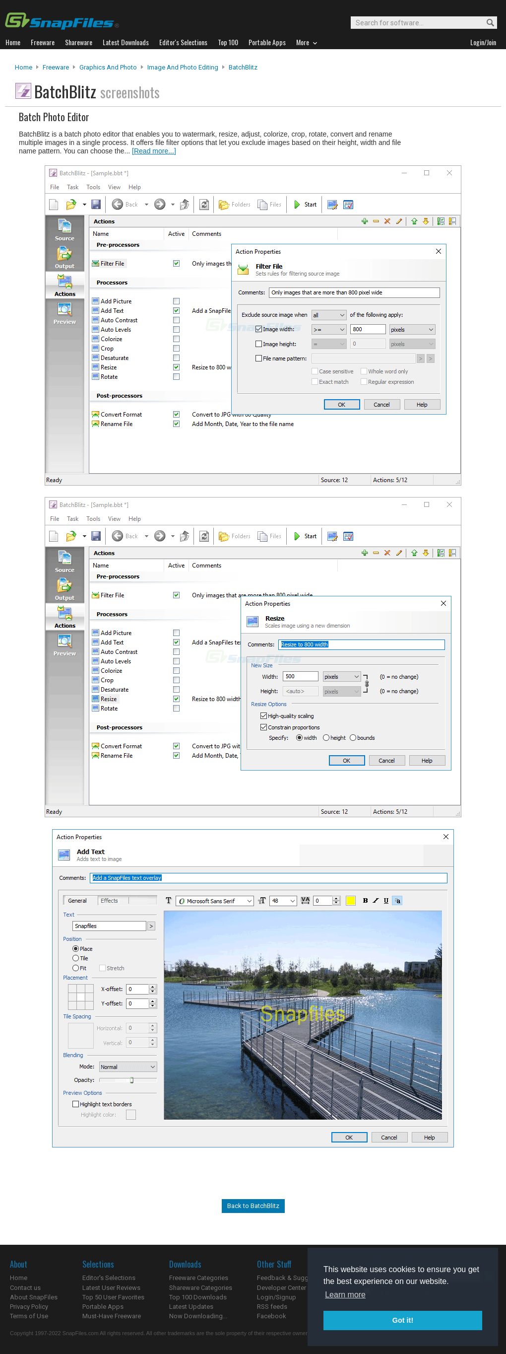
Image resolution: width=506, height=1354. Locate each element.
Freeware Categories (198, 1278)
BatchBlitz (243, 67)
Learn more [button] (345, 1294)
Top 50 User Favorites (113, 1297)
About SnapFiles (34, 1297)
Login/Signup (276, 1297)
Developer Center (281, 1287)
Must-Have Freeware (111, 1316)
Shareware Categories (200, 1287)
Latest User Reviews (111, 1287)
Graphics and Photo (108, 67)
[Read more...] (154, 151)
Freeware (56, 67)
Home (23, 67)
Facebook (271, 1316)
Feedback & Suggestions (293, 1278)
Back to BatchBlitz (253, 1206)
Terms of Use (29, 1316)
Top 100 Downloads (198, 1297)
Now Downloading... (198, 1316)
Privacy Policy (29, 1306)
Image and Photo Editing (182, 67)
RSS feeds (272, 1306)
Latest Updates (191, 1306)
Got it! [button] (402, 1320)
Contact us (25, 1287)
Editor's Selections (108, 1278)
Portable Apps (103, 1306)
